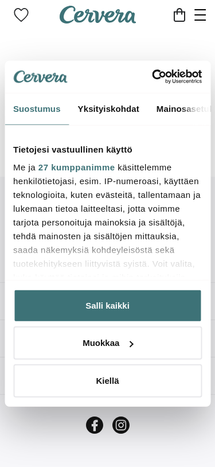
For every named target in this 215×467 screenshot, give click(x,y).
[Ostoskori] (179, 14)
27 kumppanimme (76, 167)
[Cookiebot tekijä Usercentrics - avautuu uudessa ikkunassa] (153, 76)
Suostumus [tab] (37, 108)
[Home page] (98, 19)
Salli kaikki (107, 305)
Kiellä (107, 380)
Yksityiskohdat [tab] (108, 108)
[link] (21, 14)
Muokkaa (108, 343)
